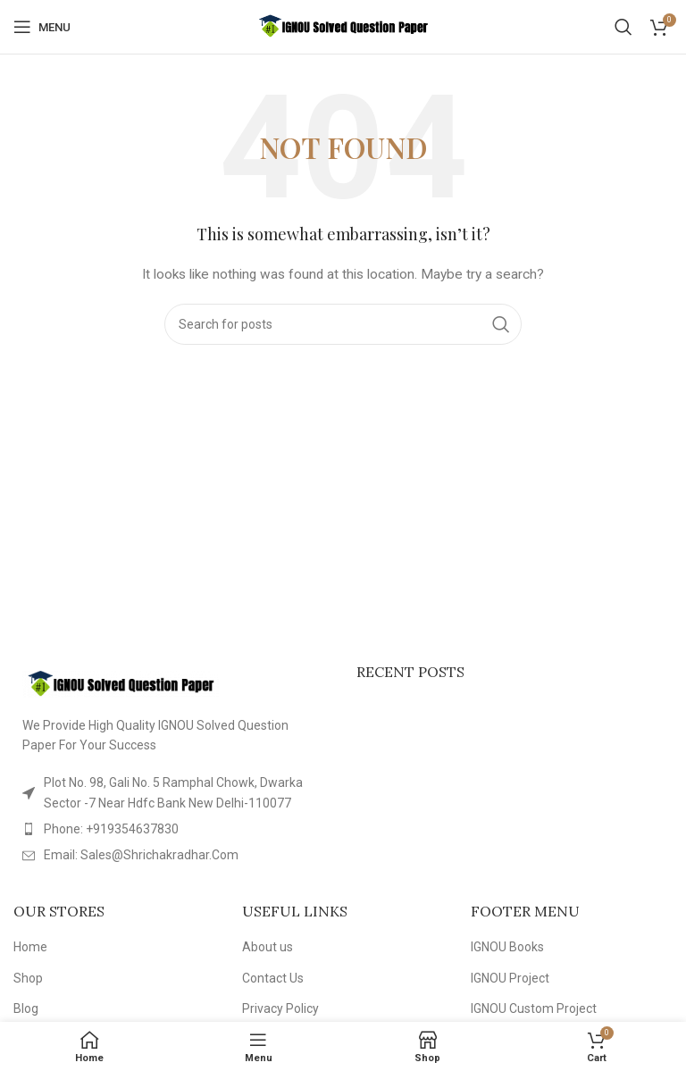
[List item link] (171, 829)
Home (30, 947)
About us (267, 947)
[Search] (623, 27)
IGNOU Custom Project (534, 1008)
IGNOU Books (507, 947)
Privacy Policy (280, 1008)
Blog (25, 1008)
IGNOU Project (510, 978)
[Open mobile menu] (41, 27)
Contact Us (273, 978)
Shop (28, 978)
